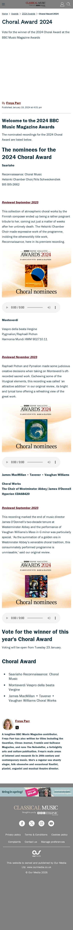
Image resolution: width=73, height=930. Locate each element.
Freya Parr (22, 721)
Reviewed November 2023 (19, 357)
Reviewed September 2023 (20, 202)
